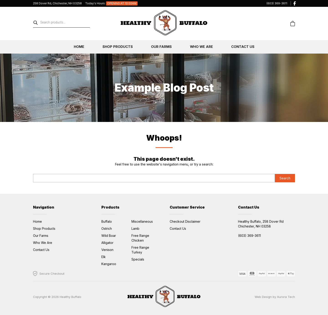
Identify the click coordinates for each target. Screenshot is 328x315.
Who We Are (201, 46)
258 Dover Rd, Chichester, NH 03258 (57, 3)
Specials (137, 259)
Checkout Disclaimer (185, 221)
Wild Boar (108, 236)
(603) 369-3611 (276, 3)
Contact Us (242, 46)
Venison (107, 250)
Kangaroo (108, 264)
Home (79, 46)
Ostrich (106, 228)
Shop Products (117, 46)
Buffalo (106, 221)
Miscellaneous (142, 221)
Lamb (135, 228)
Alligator (107, 243)
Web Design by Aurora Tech (275, 297)
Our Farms (161, 46)
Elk (103, 257)
